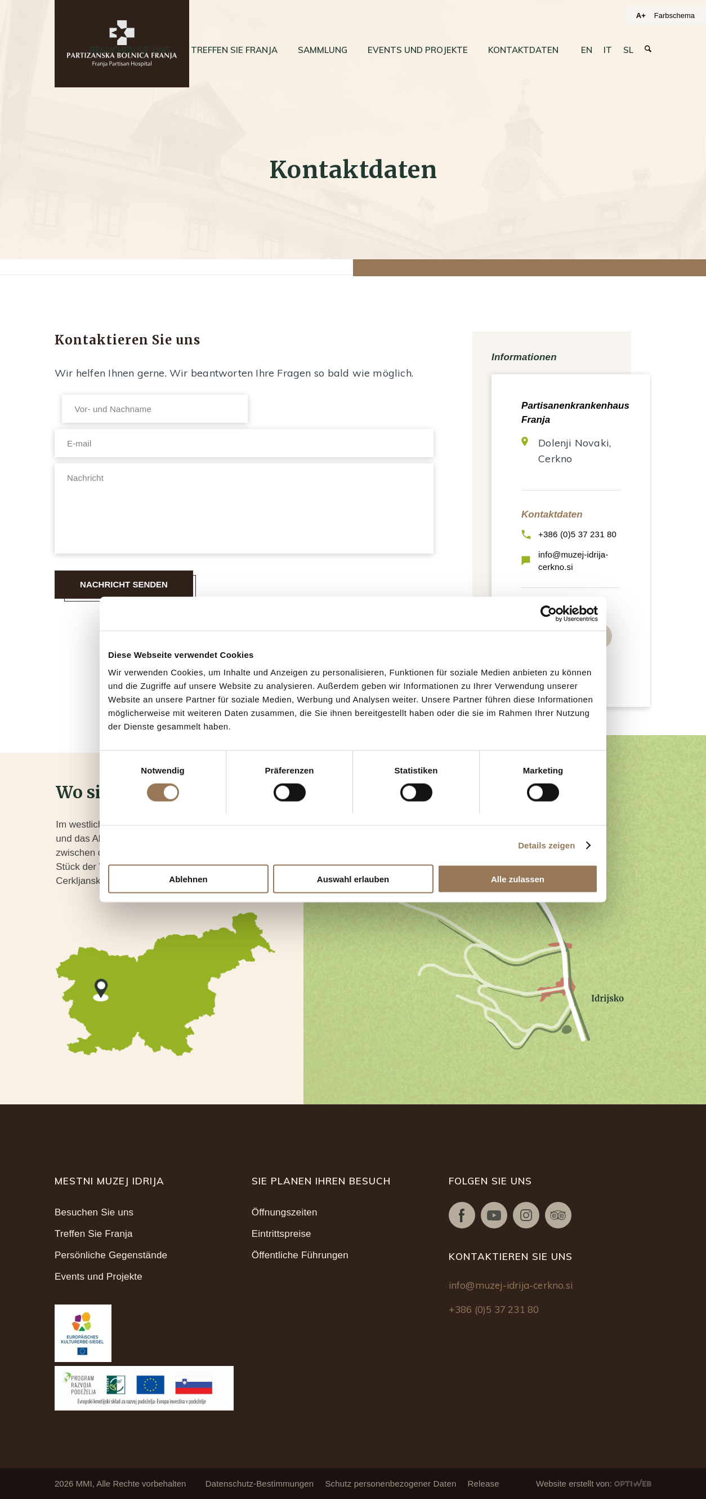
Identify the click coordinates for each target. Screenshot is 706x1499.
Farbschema (674, 15)
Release (483, 1483)
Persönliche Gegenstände (111, 1255)
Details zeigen (546, 845)
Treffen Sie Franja (94, 1233)
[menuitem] (130, 50)
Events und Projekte (98, 1276)
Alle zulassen (517, 879)
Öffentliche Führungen (300, 1255)
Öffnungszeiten (285, 1212)
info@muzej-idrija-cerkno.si (573, 561)
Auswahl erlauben (353, 879)
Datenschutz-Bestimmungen (259, 1483)
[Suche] (648, 49)
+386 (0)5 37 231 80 (577, 534)
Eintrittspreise (281, 1233)
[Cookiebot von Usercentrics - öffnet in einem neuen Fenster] (548, 613)
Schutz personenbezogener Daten (390, 1483)
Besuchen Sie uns (94, 1212)
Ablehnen (188, 879)
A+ (641, 15)
